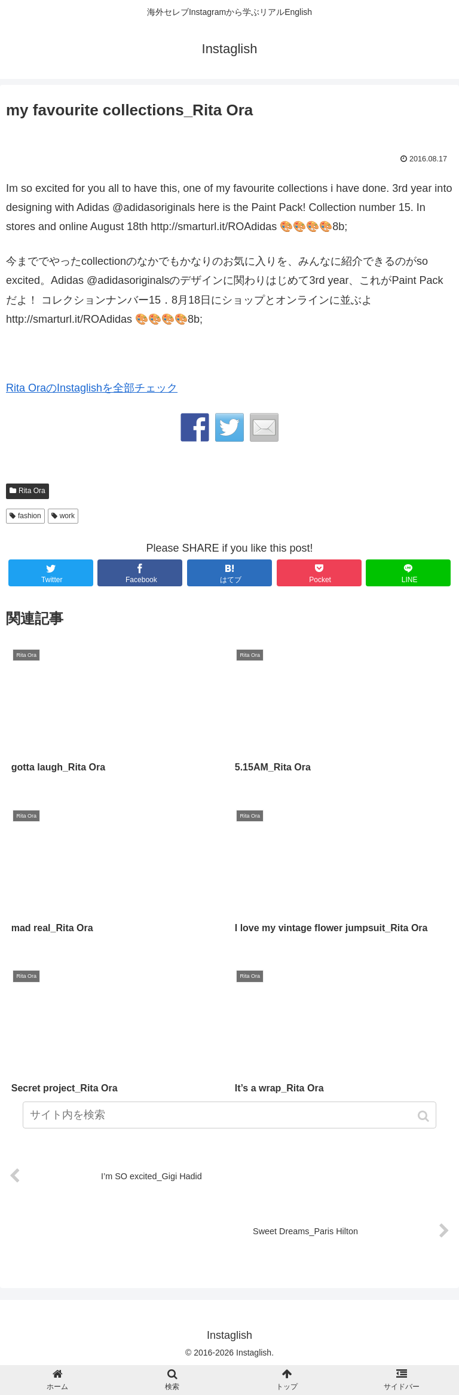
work (67, 516)
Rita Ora (32, 491)
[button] (424, 1116)
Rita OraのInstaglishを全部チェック (92, 388)
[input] (229, 1115)
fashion (29, 516)
